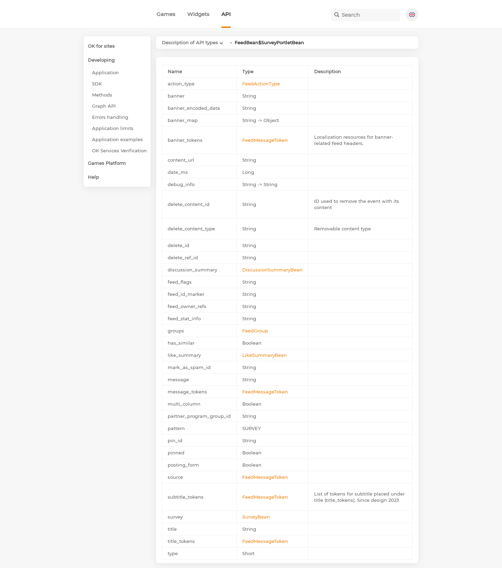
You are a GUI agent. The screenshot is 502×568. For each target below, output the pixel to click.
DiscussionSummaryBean (272, 270)
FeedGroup (255, 330)
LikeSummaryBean (264, 355)
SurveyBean (256, 517)
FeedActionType (261, 83)
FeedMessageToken (265, 140)
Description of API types (190, 42)
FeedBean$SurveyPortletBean (269, 42)
